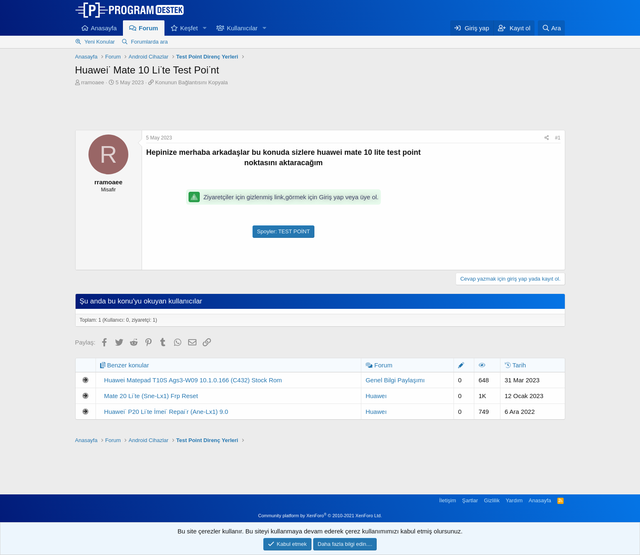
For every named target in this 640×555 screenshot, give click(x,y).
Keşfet (189, 28)
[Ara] (551, 28)
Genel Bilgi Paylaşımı (395, 380)
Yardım (513, 500)
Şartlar (470, 500)
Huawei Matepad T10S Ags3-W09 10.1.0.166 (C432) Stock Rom (193, 380)
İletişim (447, 500)
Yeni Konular (99, 42)
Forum (148, 28)
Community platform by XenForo (320, 515)
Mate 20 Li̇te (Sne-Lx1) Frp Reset (151, 395)
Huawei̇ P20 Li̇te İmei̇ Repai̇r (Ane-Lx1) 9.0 (166, 411)
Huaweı (376, 395)
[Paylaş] (547, 138)
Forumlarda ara (149, 42)
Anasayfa (104, 28)
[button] (204, 28)
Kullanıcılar (242, 28)
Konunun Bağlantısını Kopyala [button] (191, 82)
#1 (557, 138)
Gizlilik (492, 500)
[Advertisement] (320, 109)
